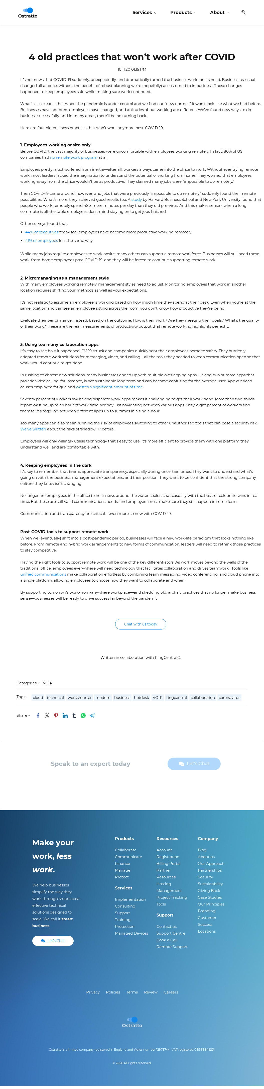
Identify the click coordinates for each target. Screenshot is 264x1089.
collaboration (203, 700)
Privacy (93, 994)
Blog (202, 852)
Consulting (125, 908)
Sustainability (210, 886)
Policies (113, 994)
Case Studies (210, 900)
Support (122, 915)
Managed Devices (131, 936)
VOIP (48, 685)
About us (206, 859)
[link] (38, 718)
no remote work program (73, 159)
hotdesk (141, 700)
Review (151, 994)
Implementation (130, 902)
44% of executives (41, 234)
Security (205, 879)
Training (122, 922)
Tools (161, 906)
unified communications (43, 577)
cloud (38, 700)
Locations (207, 934)
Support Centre (171, 936)
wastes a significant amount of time (109, 389)
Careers (171, 994)
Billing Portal (169, 866)
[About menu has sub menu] (218, 14)
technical (55, 700)
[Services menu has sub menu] (143, 14)
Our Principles (211, 906)
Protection (125, 929)
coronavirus (229, 700)
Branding (206, 913)
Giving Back (209, 893)
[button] (241, 14)
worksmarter (80, 700)
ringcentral (176, 700)
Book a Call (167, 942)
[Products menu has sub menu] (182, 14)
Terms (132, 994)
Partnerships (210, 873)
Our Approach (211, 866)
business (122, 700)
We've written (33, 431)
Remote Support (172, 949)
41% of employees (41, 243)
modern (102, 700)
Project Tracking (172, 900)
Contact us (167, 929)
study (137, 202)
